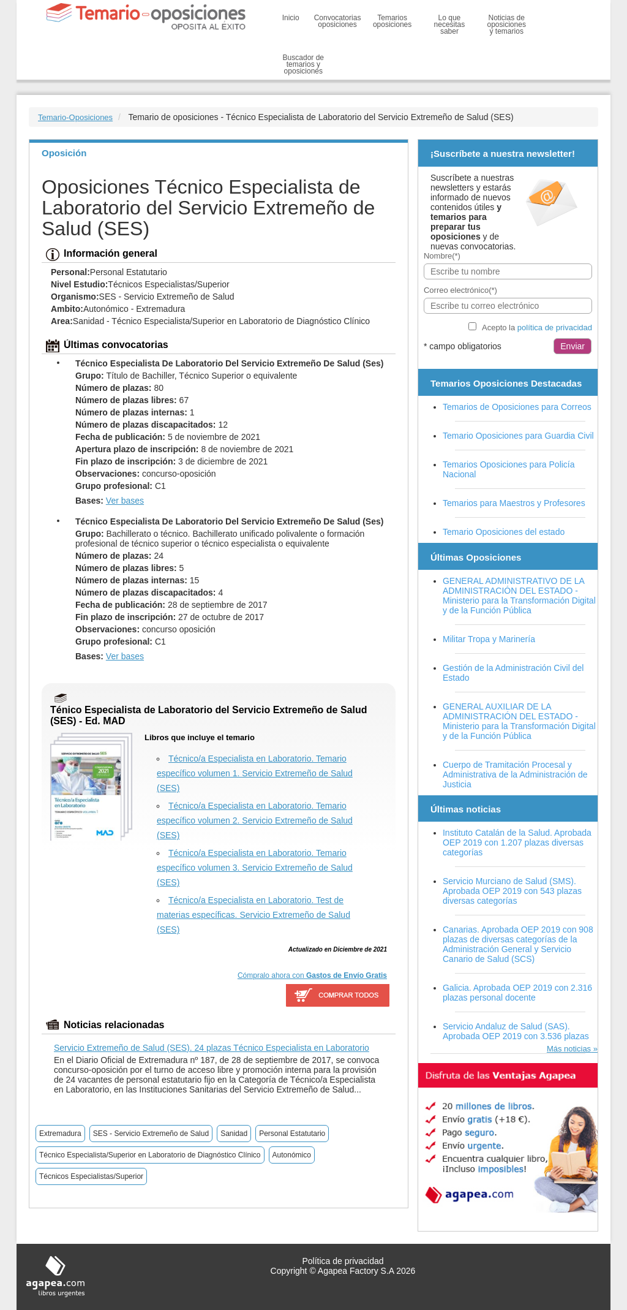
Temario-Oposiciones (75, 117)
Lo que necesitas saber (449, 24)
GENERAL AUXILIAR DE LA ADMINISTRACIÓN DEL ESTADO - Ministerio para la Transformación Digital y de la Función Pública (519, 721)
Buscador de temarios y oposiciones (303, 64)
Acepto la (537, 327)
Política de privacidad (342, 1261)
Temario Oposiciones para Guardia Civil (518, 436)
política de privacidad (554, 327)
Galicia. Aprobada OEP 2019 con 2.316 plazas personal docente (517, 992)
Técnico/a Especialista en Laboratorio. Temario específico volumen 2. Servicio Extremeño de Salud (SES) (255, 820)
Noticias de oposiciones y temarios (506, 24)
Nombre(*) (442, 255)
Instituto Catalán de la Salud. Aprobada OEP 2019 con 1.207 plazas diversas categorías (517, 842)
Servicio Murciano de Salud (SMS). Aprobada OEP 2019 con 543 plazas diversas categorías (512, 891)
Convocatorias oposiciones (337, 21)
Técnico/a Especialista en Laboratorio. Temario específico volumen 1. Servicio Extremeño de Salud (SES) (255, 773)
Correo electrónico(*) (460, 290)
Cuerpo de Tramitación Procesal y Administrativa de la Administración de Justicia (515, 774)
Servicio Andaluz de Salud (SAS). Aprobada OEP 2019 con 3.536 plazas (516, 1031)
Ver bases (125, 500)
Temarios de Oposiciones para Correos (517, 407)
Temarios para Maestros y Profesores (514, 503)
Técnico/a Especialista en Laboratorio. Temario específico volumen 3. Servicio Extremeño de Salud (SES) (255, 867)
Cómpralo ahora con (312, 975)
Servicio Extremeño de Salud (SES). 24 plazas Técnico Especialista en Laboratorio (211, 1048)
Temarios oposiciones (392, 21)
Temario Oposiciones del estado (504, 532)
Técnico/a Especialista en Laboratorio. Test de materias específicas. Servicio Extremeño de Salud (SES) (253, 914)
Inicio (290, 17)
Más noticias (569, 1048)
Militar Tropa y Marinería (489, 639)
